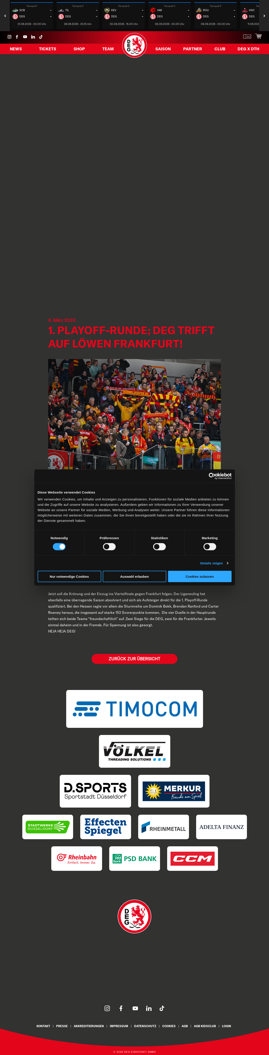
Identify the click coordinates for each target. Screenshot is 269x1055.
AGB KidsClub (211, 1026)
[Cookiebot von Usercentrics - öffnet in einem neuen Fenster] (212, 476)
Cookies (172, 1026)
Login (235, 1026)
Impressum (118, 1026)
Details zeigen (211, 563)
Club (221, 51)
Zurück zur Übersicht (134, 658)
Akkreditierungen (85, 1026)
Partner (195, 51)
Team (106, 51)
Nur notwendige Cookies (69, 576)
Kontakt (35, 1026)
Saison (166, 51)
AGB (189, 1026)
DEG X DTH (249, 51)
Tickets (49, 51)
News (18, 51)
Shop (79, 51)
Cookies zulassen (200, 576)
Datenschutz (146, 1026)
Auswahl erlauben (134, 576)
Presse (55, 1026)
